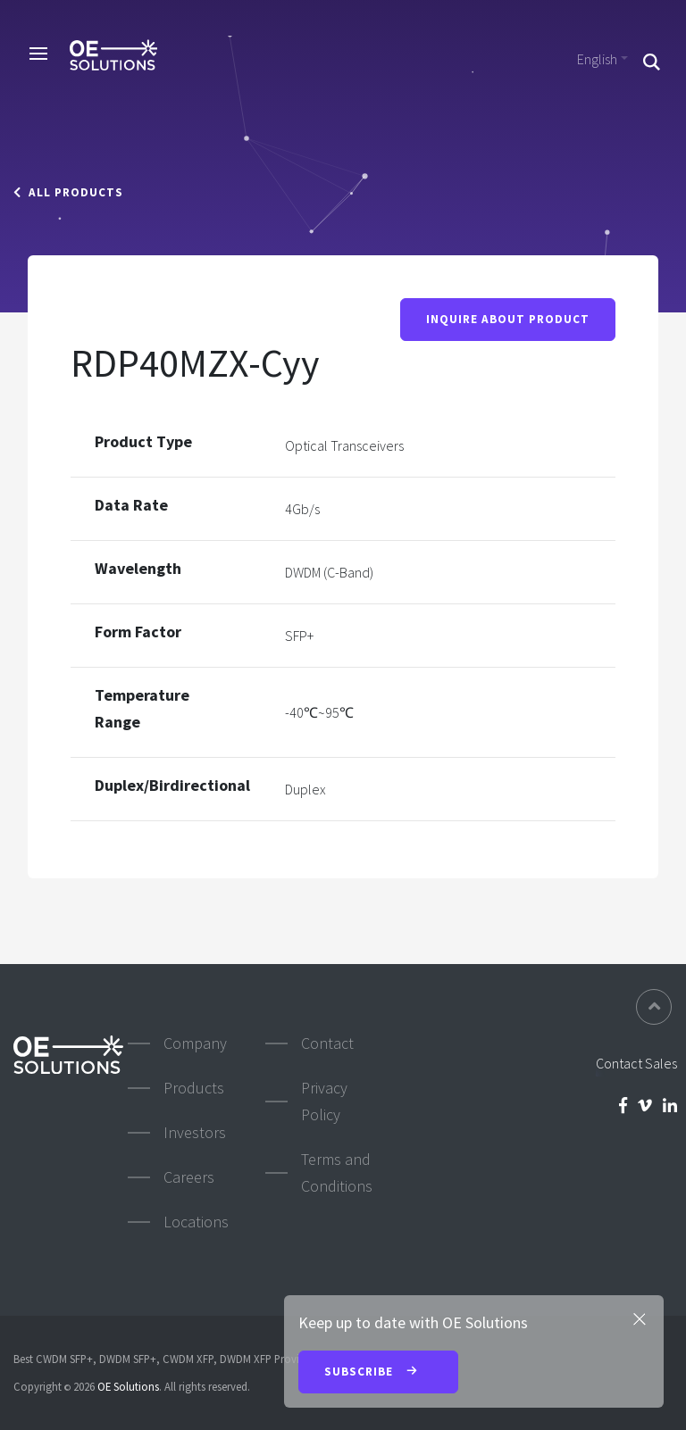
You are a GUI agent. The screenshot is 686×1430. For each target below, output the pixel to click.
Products (193, 1087)
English (597, 59)
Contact (327, 1043)
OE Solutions (128, 1386)
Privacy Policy (324, 1101)
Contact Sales (636, 1063)
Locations (196, 1221)
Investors (194, 1132)
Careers (188, 1177)
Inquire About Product (508, 319)
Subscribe (378, 1372)
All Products (68, 192)
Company (195, 1043)
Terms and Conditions (336, 1172)
